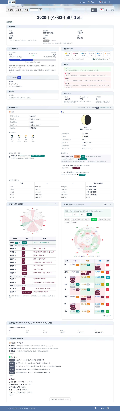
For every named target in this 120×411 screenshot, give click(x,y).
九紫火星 (74, 222)
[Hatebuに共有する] (108, 408)
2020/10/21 (78, 172)
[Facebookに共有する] (95, 408)
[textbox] (102, 10)
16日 (18, 10)
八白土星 (67, 222)
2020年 (13, 7)
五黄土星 (94, 219)
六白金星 (101, 219)
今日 (26, 10)
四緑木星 (87, 219)
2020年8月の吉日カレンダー (102, 59)
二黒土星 (74, 219)
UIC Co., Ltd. (20, 408)
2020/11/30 (21, 155)
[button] (109, 2)
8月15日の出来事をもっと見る (60, 399)
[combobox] (102, 9)
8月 (18, 7)
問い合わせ (91, 2)
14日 (10, 10)
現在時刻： (10, 22)
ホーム (82, 2)
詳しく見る (107, 315)
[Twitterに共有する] (101, 408)
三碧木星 (80, 219)
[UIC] (11, 2)
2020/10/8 (79, 165)
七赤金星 (107, 219)
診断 (89, 214)
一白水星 (67, 219)
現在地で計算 (104, 107)
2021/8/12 (90, 156)
